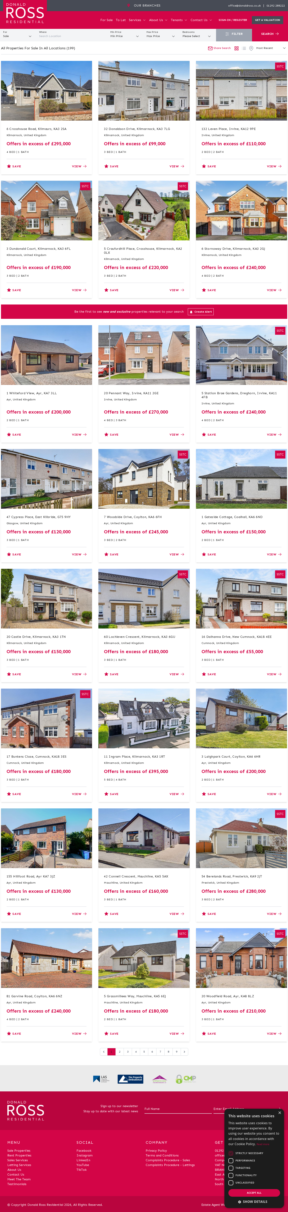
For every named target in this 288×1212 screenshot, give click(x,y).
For (5, 32)
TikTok (82, 1170)
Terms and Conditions (162, 1155)
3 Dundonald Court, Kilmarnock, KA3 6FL (39, 249)
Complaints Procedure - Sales (168, 1160)
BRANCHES (223, 1170)
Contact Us (201, 20)
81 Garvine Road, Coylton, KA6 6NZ (34, 996)
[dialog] (254, 1158)
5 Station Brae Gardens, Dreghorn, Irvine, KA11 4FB (239, 395)
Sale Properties (18, 1150)
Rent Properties (19, 1155)
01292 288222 (276, 5)
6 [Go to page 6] (152, 1051)
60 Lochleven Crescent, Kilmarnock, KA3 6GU (139, 637)
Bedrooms (188, 32)
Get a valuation (267, 20)
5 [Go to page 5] (144, 1051)
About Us (158, 20)
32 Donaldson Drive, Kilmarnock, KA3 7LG (137, 129)
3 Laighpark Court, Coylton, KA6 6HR (231, 756)
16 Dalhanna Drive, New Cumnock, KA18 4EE (237, 637)
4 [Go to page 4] (136, 1051)
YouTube (83, 1165)
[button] (254, 1201)
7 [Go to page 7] (160, 1051)
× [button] (279, 1112)
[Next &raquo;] (184, 1052)
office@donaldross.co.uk (244, 5)
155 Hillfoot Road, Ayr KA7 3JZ (31, 876)
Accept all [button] (254, 1192)
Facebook (84, 1150)
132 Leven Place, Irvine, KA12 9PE (229, 129)
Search (270, 34)
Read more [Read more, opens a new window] (263, 1144)
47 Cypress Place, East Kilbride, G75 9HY (39, 517)
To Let (121, 20)
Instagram (85, 1155)
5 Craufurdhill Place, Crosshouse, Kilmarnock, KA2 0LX (143, 251)
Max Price (152, 32)
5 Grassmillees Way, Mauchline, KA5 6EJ (135, 996)
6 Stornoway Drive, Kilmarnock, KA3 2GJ (233, 249)
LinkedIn (83, 1160)
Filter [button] (234, 34)
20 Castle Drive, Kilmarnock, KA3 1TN (36, 637)
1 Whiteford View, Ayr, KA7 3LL (32, 393)
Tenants (179, 20)
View (79, 166)
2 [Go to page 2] (119, 1051)
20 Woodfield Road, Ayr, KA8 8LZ (228, 996)
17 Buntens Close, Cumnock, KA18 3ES (37, 756)
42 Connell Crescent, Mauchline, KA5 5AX (136, 876)
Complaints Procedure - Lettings (170, 1165)
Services (137, 20)
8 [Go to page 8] (168, 1051)
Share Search (219, 48)
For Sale (106, 20)
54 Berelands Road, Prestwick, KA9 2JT (232, 876)
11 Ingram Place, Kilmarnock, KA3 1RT (134, 756)
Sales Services (17, 1160)
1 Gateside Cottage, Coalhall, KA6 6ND (232, 517)
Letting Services (19, 1165)
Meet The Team (19, 1179)
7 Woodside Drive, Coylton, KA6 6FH (133, 517)
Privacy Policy (156, 1150)
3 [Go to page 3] (128, 1051)
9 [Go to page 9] (176, 1051)
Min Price (115, 32)
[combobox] (72, 36)
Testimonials (16, 1184)
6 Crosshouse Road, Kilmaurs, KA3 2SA (37, 129)
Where (43, 32)
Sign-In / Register (233, 20)
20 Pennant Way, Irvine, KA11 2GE (131, 393)
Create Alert (201, 312)
